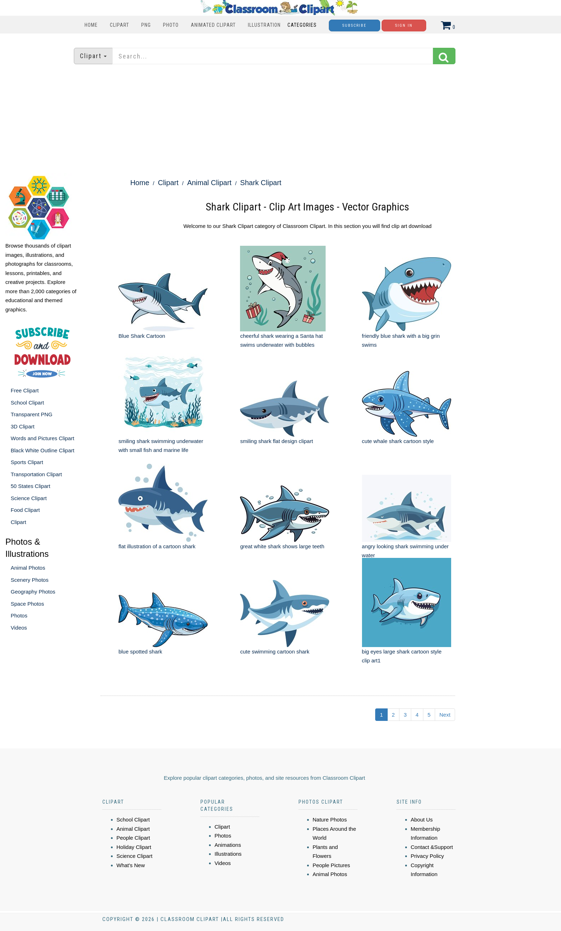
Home (91, 25)
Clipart (119, 25)
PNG (146, 25)
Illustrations (228, 854)
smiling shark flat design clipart (276, 441)
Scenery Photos (30, 580)
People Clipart (133, 838)
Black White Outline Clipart (42, 450)
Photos (19, 615)
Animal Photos (28, 568)
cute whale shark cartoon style (398, 441)
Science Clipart (29, 498)
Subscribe (354, 25)
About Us (422, 819)
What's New (131, 865)
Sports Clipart (27, 462)
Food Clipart (25, 510)
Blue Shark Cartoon (141, 336)
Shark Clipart (260, 183)
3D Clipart (23, 426)
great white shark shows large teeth (282, 546)
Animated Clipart (213, 25)
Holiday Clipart (134, 847)
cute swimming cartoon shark (274, 651)
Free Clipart (25, 390)
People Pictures (331, 865)
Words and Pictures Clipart (42, 438)
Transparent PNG (31, 414)
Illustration (264, 25)
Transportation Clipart (36, 474)
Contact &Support (432, 847)
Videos (19, 628)
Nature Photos (330, 819)
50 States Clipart (30, 486)
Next (444, 715)
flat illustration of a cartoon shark (156, 546)
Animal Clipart (209, 183)
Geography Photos (33, 592)
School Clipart (27, 403)
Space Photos (27, 604)
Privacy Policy (427, 856)
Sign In (404, 25)
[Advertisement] (281, 119)
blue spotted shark (140, 651)
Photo (171, 25)
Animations (228, 845)
